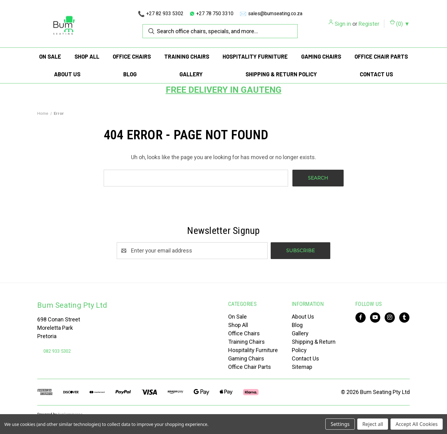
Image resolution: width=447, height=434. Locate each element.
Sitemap (302, 367)
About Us (67, 74)
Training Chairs (186, 56)
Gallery (191, 74)
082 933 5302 (57, 351)
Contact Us (376, 74)
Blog (130, 74)
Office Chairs (132, 56)
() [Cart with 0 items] (400, 23)
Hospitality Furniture (255, 56)
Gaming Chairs (321, 56)
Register (369, 23)
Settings (340, 424)
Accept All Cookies (416, 424)
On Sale (50, 56)
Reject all (372, 424)
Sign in (343, 23)
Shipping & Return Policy (281, 74)
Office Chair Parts (381, 56)
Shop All (86, 56)
